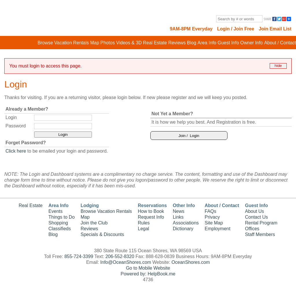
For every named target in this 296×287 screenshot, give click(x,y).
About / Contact (280, 42)
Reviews (177, 42)
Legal (143, 228)
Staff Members (260, 234)
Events (56, 211)
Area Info (206, 42)
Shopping (58, 222)
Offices (252, 228)
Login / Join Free (235, 28)
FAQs (210, 211)
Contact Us (256, 217)
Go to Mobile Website (148, 268)
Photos (107, 42)
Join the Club (94, 222)
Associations (186, 222)
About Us (254, 211)
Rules (144, 222)
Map (94, 42)
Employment (217, 228)
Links (178, 217)
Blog (191, 42)
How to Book (151, 211)
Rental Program (261, 222)
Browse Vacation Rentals (63, 42)
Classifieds (60, 228)
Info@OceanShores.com (125, 262)
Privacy (212, 217)
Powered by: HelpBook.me (148, 273)
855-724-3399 (78, 256)
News (178, 211)
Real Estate (155, 42)
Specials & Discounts (102, 234)
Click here (15, 151)
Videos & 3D (129, 42)
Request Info (151, 217)
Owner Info (251, 42)
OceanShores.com (190, 262)
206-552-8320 (120, 256)
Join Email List (275, 28)
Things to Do (62, 217)
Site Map (214, 222)
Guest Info (228, 42)
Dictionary (183, 228)
